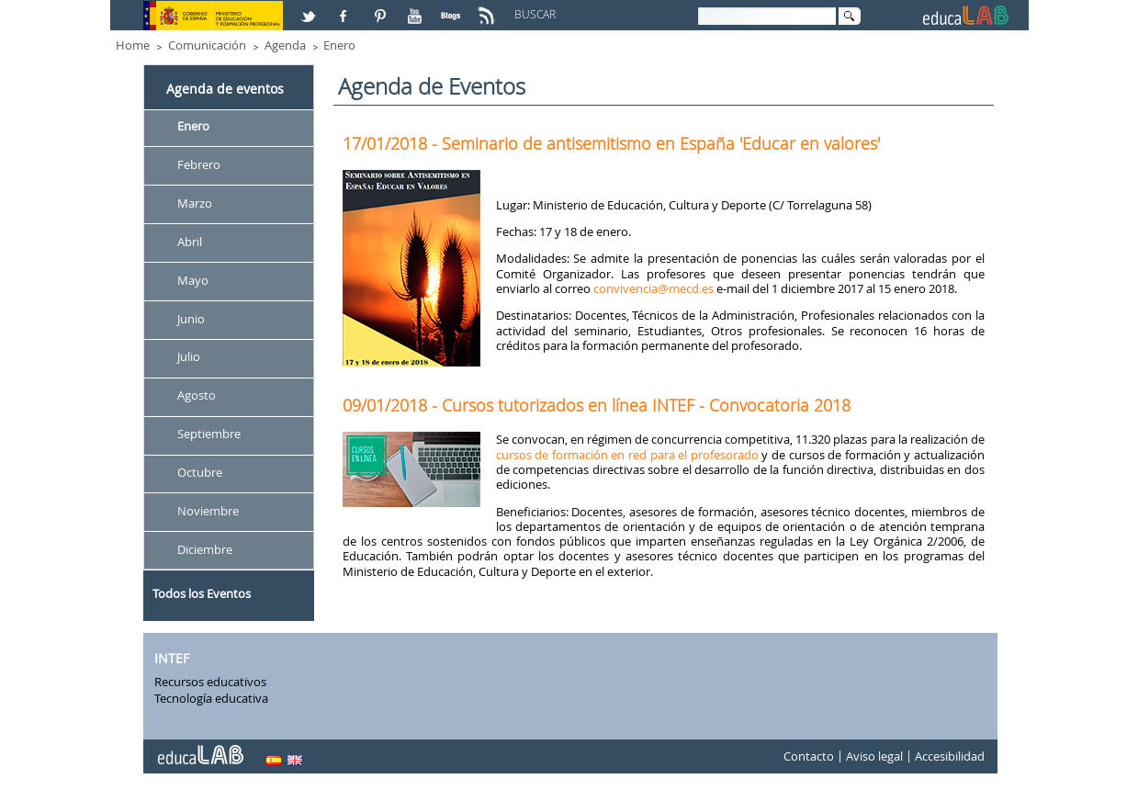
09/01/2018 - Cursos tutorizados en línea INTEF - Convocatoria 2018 (597, 405)
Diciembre (204, 549)
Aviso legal (874, 757)
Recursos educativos (210, 681)
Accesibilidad (950, 757)
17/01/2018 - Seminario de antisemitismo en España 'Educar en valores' (611, 143)
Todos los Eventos (201, 593)
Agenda (285, 45)
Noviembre (208, 510)
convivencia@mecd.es (654, 288)
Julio (188, 357)
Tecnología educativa (211, 698)
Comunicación (207, 45)
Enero (339, 45)
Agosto (196, 396)
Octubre (199, 472)
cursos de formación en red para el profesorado (627, 454)
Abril (189, 241)
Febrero (198, 164)
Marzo (194, 203)
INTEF (171, 658)
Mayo (192, 280)
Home (133, 45)
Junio (191, 318)
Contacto (808, 757)
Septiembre (209, 434)
